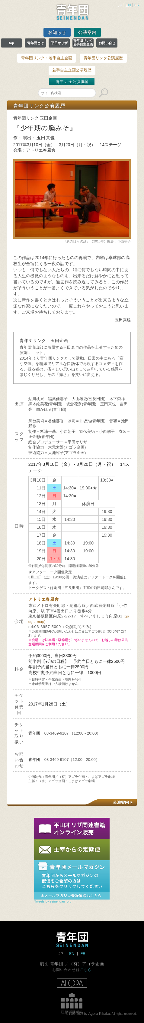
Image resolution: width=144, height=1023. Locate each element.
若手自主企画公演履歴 (71, 70)
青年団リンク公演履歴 (103, 58)
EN (128, 5)
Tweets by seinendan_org (52, 901)
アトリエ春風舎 (43, 599)
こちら (86, 970)
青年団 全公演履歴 (72, 81)
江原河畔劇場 (71, 1003)
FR (136, 5)
